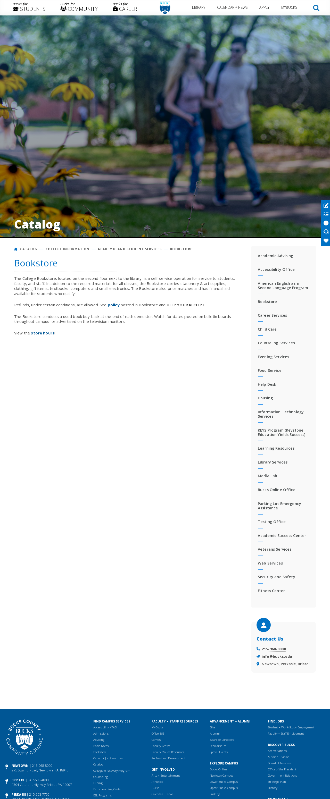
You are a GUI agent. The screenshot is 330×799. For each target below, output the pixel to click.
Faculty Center (161, 746)
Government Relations (282, 775)
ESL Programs (102, 795)
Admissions (101, 733)
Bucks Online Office (276, 489)
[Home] (16, 249)
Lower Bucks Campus (224, 782)
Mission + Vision (279, 757)
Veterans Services (274, 549)
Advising (98, 740)
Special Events (219, 752)
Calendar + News (232, 7)
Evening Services (273, 356)
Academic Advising (275, 255)
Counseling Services (276, 342)
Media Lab (267, 475)
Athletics (157, 782)
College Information (68, 249)
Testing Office (272, 521)
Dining (98, 783)
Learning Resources (276, 448)
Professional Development (169, 758)
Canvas (156, 740)
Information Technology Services (281, 414)
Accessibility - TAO (105, 727)
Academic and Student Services (130, 249)
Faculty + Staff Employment (286, 733)
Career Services (272, 315)
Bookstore (181, 249)
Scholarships (218, 746)
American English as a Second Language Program (283, 285)
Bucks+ (156, 788)
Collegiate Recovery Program (111, 770)
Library (198, 7)
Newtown (20, 766)
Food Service (270, 370)
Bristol (18, 780)
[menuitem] (29, 7)
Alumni (215, 733)
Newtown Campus (222, 775)
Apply (265, 7)
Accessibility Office (276, 269)
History (272, 788)
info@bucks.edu (277, 656)
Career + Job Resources (108, 758)
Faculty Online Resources (168, 752)
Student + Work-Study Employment (291, 727)
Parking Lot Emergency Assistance (279, 505)
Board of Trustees (279, 763)
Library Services (272, 462)
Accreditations (277, 751)
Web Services (270, 563)
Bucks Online (218, 769)
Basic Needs (101, 746)
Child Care (267, 329)
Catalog (28, 249)
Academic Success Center (282, 535)
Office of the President (282, 769)
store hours (42, 332)
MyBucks (289, 7)
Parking (215, 794)
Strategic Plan (277, 782)
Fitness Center (271, 590)
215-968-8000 (274, 648)
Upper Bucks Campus (224, 788)
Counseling (100, 777)
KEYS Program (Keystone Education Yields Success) (282, 432)
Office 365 (158, 733)
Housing (265, 398)
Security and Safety (276, 576)
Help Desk (267, 384)
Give (212, 727)
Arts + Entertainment (166, 775)
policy (114, 304)
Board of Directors (222, 740)
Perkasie (19, 794)
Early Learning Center (107, 789)
